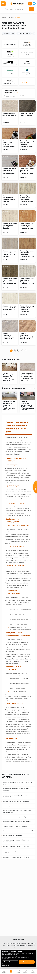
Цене (16, 93)
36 (20, 96)
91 (22, 350)
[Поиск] (31, 9)
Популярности (8, 92)
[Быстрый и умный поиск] (16, 9)
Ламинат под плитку (24, 33)
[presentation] (30, 360)
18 (17, 96)
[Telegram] (34, 3)
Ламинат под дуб (9, 33)
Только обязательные (10, 961)
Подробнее (5, 965)
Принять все (26, 961)
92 (26, 350)
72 (23, 96)
